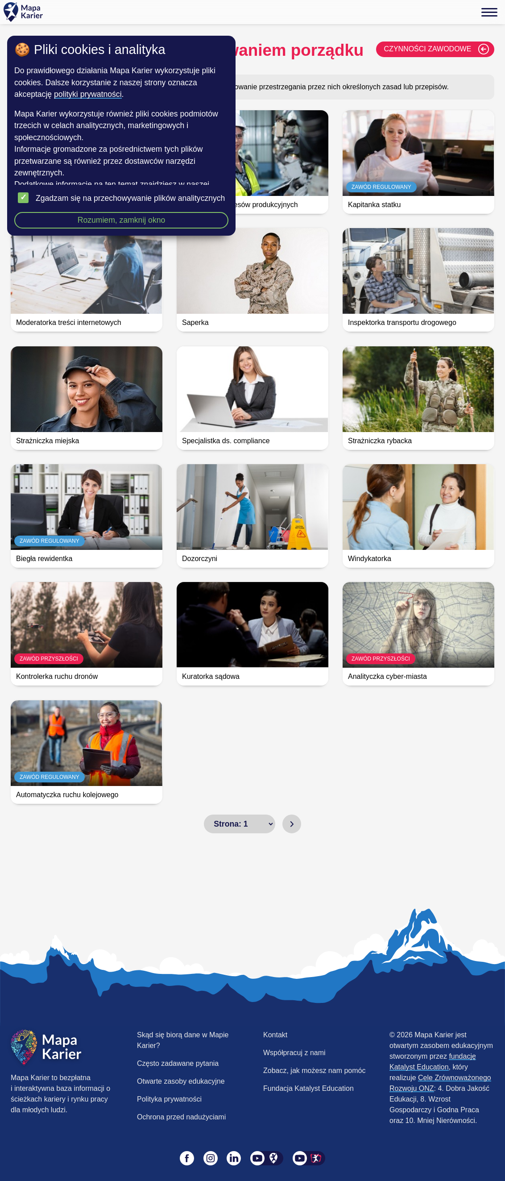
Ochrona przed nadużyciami (181, 1117)
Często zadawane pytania (178, 1063)
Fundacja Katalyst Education (308, 1088)
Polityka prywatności (169, 1099)
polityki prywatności (88, 94)
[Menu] (489, 12)
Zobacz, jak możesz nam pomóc (314, 1070)
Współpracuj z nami (294, 1052)
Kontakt (275, 1035)
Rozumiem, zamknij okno (122, 220)
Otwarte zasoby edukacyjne (181, 1081)
